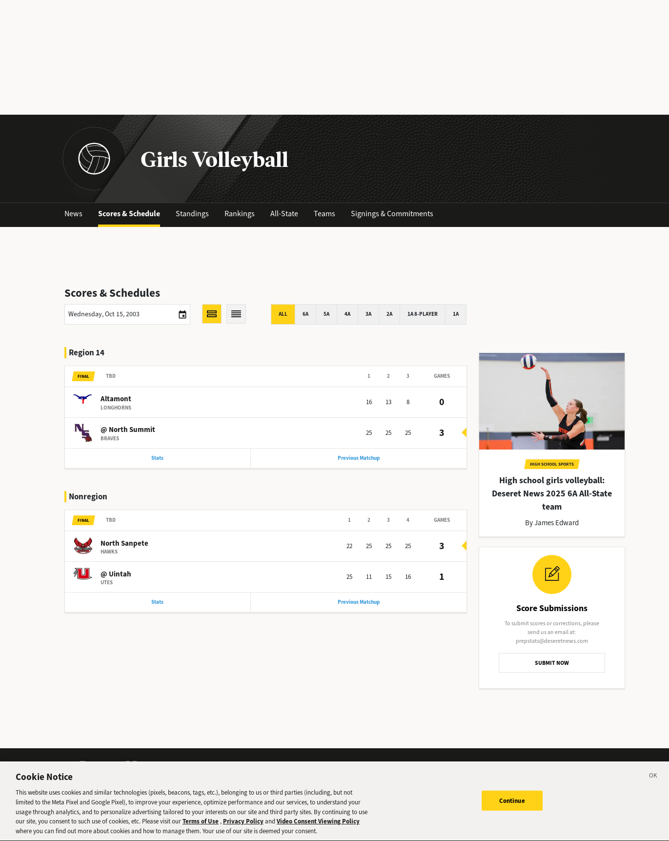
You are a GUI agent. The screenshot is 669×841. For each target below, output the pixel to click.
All (283, 314)
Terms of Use (200, 826)
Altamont (116, 399)
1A (456, 314)
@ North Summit (128, 429)
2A (389, 314)
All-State (284, 213)
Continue (512, 805)
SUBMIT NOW (552, 663)
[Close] (653, 782)
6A (305, 314)
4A (347, 314)
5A (326, 314)
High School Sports (552, 464)
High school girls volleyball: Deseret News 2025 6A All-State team (552, 493)
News (73, 213)
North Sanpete (124, 543)
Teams (324, 213)
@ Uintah (116, 574)
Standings (192, 213)
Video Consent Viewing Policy (318, 826)
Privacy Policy (243, 826)
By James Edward (552, 523)
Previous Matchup (359, 458)
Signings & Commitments (392, 213)
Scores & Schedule (129, 213)
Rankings (239, 213)
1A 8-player (422, 314)
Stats (157, 458)
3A (368, 314)
